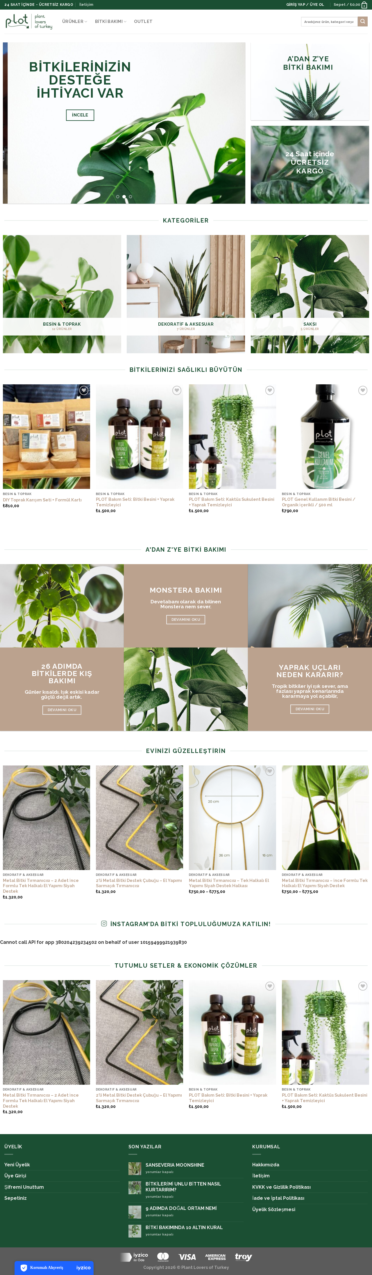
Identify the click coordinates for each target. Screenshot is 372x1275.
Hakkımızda (265, 1165)
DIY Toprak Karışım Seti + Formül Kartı (42, 499)
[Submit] (363, 21)
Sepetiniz (15, 1198)
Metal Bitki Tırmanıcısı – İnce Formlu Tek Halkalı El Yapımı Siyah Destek (325, 883)
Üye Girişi (15, 1176)
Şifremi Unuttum (24, 1187)
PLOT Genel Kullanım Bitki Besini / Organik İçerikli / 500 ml (318, 502)
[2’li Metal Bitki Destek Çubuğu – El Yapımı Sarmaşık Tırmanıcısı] (139, 817)
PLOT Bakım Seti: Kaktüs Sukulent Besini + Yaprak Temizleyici (231, 502)
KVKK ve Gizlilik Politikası (281, 1187)
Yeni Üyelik (17, 1165)
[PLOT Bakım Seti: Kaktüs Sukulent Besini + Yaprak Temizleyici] (232, 436)
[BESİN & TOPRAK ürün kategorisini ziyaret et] (62, 294)
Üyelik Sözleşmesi (273, 1209)
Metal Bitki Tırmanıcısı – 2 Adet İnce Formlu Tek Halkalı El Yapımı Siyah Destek (41, 886)
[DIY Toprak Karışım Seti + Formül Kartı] (46, 436)
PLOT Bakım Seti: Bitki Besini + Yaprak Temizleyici (135, 502)
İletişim (86, 4)
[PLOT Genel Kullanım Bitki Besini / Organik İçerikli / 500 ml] (325, 436)
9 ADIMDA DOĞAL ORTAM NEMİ (181, 1208)
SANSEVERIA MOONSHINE (175, 1165)
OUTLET (143, 21)
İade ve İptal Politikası (278, 1198)
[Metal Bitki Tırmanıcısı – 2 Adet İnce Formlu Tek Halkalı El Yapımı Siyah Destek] (46, 817)
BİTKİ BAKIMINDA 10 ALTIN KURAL (184, 1227)
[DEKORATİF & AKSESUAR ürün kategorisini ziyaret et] (186, 294)
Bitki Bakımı (111, 21)
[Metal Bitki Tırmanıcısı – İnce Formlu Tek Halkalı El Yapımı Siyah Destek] (325, 817)
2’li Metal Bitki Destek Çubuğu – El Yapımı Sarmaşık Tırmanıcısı (139, 883)
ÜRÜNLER (74, 21)
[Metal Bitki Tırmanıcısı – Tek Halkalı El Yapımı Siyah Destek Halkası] (232, 817)
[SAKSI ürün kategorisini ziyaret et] (310, 294)
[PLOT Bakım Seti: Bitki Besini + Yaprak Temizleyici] (139, 436)
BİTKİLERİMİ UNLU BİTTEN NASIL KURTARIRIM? (183, 1186)
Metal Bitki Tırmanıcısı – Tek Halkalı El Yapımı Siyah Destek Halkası (229, 883)
